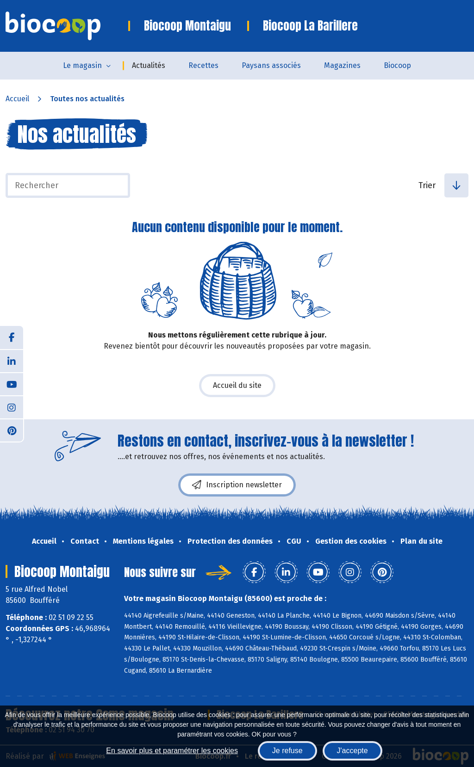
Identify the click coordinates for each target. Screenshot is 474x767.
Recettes (203, 65)
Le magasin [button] (82, 65)
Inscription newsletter (237, 485)
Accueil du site (237, 385)
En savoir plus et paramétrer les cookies (172, 751)
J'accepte (352, 751)
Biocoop (397, 65)
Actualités (148, 65)
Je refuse (287, 751)
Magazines (342, 65)
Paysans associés (271, 65)
